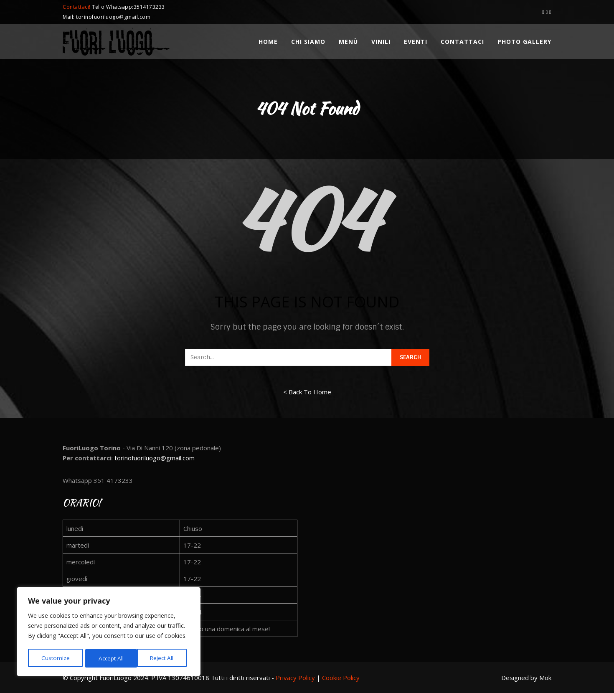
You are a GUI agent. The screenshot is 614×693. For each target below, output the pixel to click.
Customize (55, 658)
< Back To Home (307, 392)
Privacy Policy (295, 677)
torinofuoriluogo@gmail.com (154, 458)
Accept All (163, 658)
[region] (108, 632)
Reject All (109, 658)
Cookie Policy (341, 677)
